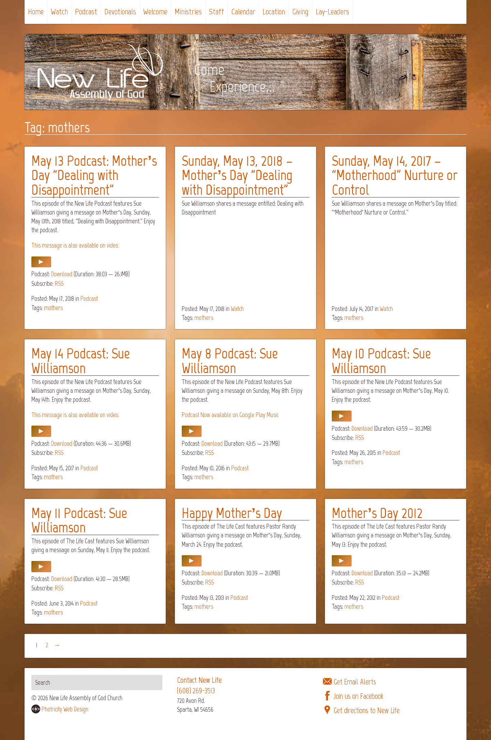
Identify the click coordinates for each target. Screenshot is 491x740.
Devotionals (120, 11)
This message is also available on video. (75, 245)
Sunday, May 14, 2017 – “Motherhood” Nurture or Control (395, 175)
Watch (59, 11)
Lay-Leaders (332, 11)
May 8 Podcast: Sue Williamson (230, 360)
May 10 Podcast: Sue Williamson (381, 360)
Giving (300, 11)
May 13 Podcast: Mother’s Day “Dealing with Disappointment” (94, 175)
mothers (53, 308)
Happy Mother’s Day (232, 513)
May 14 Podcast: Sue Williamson (80, 360)
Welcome (155, 11)
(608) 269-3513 (196, 690)
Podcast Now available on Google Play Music (230, 415)
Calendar (243, 11)
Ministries (188, 11)
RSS (59, 283)
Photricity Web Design (65, 709)
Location (274, 11)
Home (36, 11)
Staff (216, 11)
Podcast (86, 11)
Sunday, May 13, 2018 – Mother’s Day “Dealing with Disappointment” (237, 175)
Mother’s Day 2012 (377, 513)
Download (61, 274)
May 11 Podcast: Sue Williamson (79, 520)
